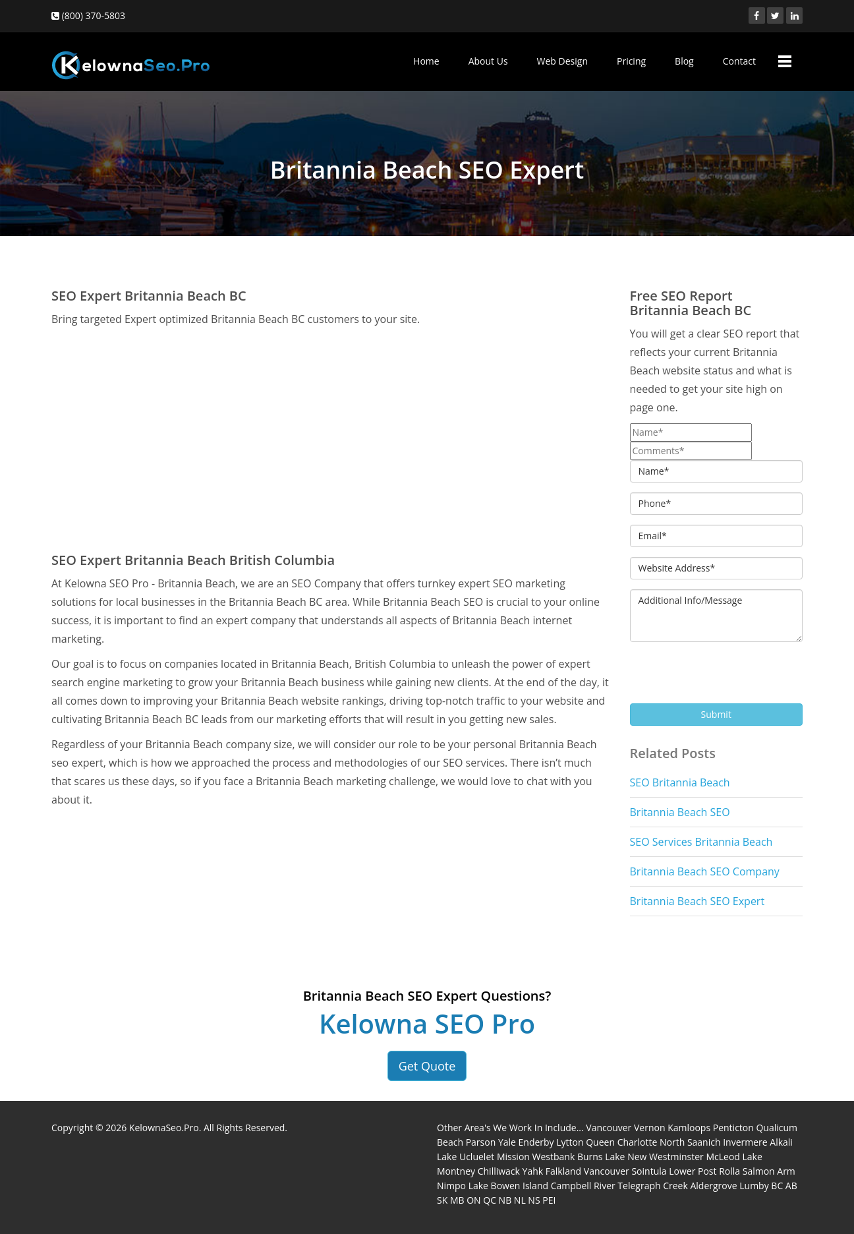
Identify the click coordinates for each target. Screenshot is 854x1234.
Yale (507, 1142)
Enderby (536, 1142)
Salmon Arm (769, 1171)
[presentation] (730, 677)
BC (777, 1185)
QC (489, 1200)
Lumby (753, 1185)
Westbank (553, 1156)
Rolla (729, 1171)
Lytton (569, 1142)
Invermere (745, 1142)
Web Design (562, 61)
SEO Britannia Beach (680, 782)
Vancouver (608, 1127)
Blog (684, 61)
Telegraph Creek (652, 1185)
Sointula (648, 1171)
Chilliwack (499, 1171)
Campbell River (583, 1185)
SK (442, 1200)
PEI (548, 1200)
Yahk (533, 1171)
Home (426, 61)
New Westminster (665, 1156)
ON (473, 1200)
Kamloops (689, 1127)
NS (534, 1200)
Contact (739, 61)
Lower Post (692, 1171)
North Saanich (690, 1142)
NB (505, 1200)
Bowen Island (519, 1185)
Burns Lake (601, 1156)
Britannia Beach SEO (680, 812)
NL (520, 1200)
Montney (456, 1171)
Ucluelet (476, 1156)
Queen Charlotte (621, 1142)
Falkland (563, 1171)
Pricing (631, 61)
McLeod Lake (734, 1156)
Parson (481, 1142)
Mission (513, 1156)
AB (791, 1185)
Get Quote (427, 1066)
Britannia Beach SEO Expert (697, 901)
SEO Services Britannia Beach (701, 842)
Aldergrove (713, 1185)
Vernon (650, 1127)
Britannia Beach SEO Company (705, 871)
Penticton (733, 1127)
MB (457, 1200)
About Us (488, 61)
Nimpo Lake (462, 1185)
